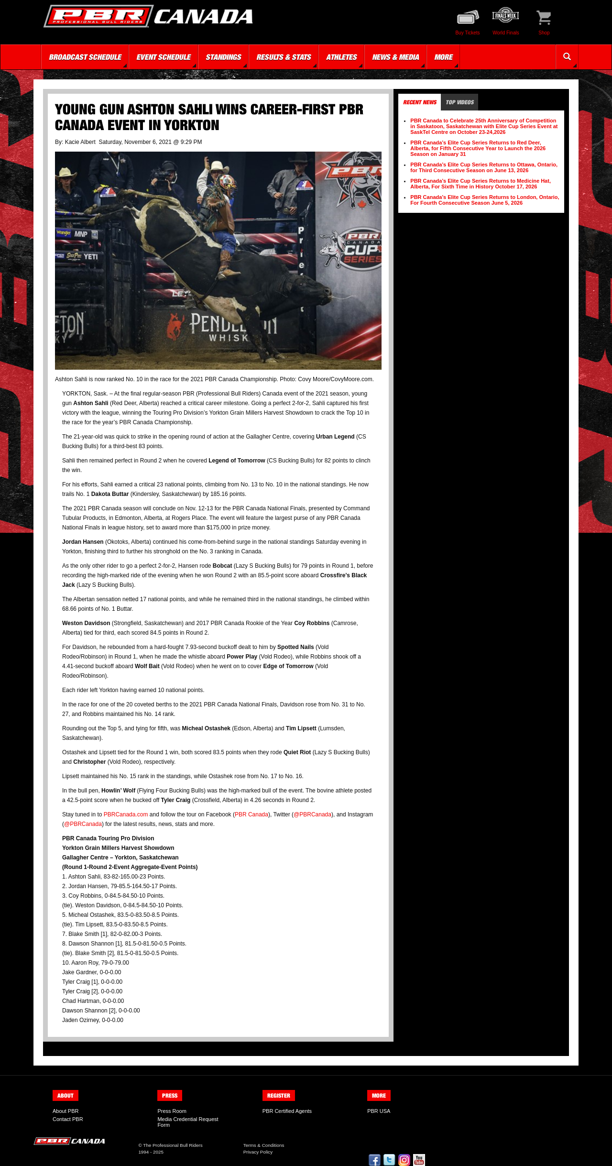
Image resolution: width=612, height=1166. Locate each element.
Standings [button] (223, 57)
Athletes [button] (341, 57)
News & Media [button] (395, 57)
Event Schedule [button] (163, 57)
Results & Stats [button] (283, 57)
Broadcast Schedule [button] (85, 57)
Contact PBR (68, 1119)
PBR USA (378, 1111)
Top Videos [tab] (459, 102)
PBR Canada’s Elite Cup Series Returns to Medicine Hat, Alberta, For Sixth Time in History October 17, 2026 (480, 183)
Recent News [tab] (419, 102)
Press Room (171, 1111)
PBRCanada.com (126, 814)
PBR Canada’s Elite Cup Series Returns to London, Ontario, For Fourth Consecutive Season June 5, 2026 (484, 200)
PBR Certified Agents (287, 1111)
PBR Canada (251, 814)
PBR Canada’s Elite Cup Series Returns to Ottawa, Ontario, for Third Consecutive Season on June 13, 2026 (483, 167)
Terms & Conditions (263, 1145)
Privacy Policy (258, 1152)
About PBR (65, 1111)
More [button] (443, 57)
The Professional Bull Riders (173, 1145)
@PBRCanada (312, 814)
